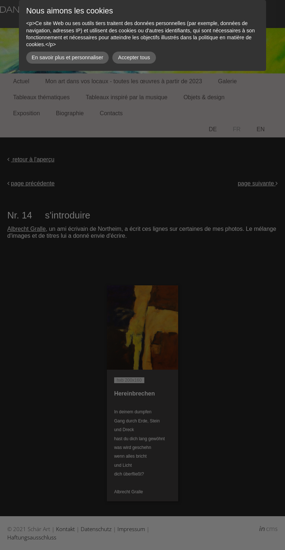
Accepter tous (134, 57)
